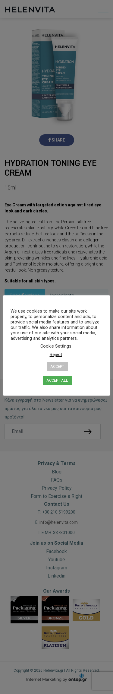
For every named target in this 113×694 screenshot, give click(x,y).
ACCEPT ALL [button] (57, 380)
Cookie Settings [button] (55, 346)
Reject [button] (56, 354)
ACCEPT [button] (57, 366)
